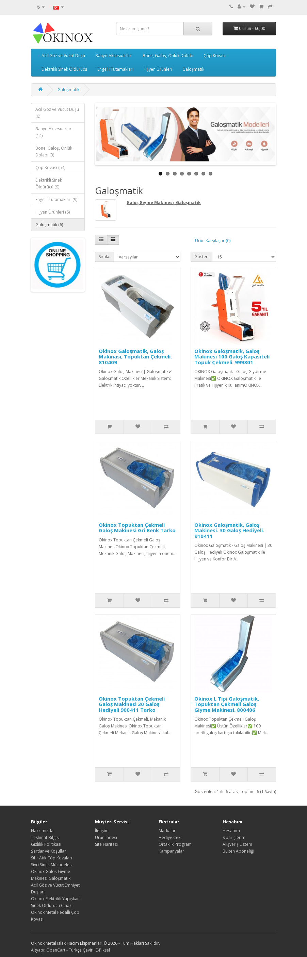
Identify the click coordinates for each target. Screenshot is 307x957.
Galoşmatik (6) (49, 225)
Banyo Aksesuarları (113, 55)
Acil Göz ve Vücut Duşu (63, 55)
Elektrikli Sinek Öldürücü (64, 69)
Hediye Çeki (170, 837)
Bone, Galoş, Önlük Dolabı (168, 55)
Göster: (201, 256)
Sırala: (104, 256)
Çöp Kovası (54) (50, 167)
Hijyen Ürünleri (158, 69)
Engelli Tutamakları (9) (56, 199)
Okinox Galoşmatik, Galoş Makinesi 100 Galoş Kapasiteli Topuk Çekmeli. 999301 (232, 357)
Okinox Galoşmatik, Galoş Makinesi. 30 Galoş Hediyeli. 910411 (229, 530)
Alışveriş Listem (237, 844)
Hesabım (231, 831)
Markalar (167, 831)
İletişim (102, 831)
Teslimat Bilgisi (45, 837)
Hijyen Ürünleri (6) (52, 212)
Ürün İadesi (106, 837)
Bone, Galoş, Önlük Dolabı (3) (53, 151)
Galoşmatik (193, 69)
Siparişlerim (234, 837)
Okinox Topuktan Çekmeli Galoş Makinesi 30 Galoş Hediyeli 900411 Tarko (132, 704)
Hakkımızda (42, 831)
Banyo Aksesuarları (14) (53, 132)
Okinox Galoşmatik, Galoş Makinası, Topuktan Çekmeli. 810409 (135, 357)
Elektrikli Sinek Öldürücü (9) (48, 183)
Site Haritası (106, 844)
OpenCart (55, 950)
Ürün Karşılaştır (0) (212, 241)
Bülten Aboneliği (238, 851)
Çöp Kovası (214, 55)
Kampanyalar (171, 851)
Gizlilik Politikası (46, 844)
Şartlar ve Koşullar (48, 851)
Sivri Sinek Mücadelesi (51, 865)
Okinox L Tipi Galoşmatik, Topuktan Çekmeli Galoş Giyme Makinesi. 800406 (226, 704)
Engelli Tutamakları (115, 69)
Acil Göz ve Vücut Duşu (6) (57, 112)
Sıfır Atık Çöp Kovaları (51, 858)
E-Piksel (103, 950)
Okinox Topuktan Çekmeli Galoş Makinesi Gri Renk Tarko (137, 527)
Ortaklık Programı (176, 844)
